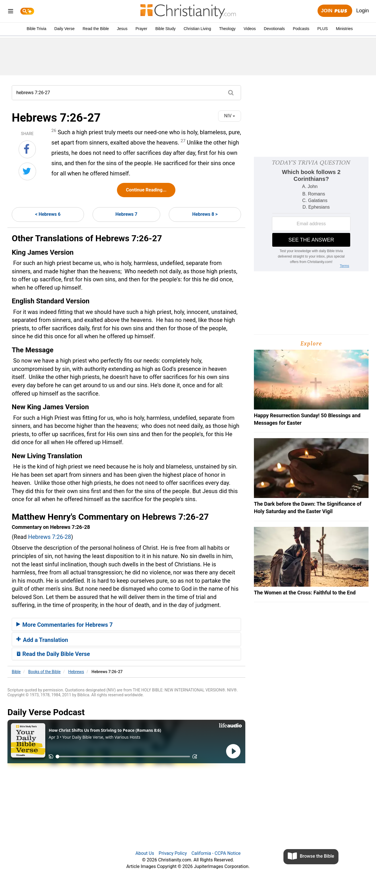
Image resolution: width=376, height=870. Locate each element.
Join (334, 11)
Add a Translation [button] (42, 639)
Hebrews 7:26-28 (49, 536)
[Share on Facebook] (27, 149)
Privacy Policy (173, 853)
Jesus (122, 28)
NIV (229, 115)
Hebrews (76, 671)
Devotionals (274, 28)
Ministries (344, 28)
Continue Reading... (146, 190)
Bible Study (165, 28)
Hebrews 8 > (205, 214)
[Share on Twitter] (27, 171)
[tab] (126, 624)
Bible (16, 671)
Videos (250, 28)
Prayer (141, 28)
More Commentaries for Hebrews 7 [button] (64, 624)
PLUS (322, 28)
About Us (144, 853)
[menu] (10, 12)
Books (44, 671)
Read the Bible (96, 28)
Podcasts (301, 28)
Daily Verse (64, 28)
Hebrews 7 (126, 214)
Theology (227, 28)
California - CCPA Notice (216, 853)
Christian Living (197, 28)
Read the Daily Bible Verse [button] (53, 653)
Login (362, 10)
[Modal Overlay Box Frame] (311, 214)
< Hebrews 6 (48, 214)
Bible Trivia (36, 28)
